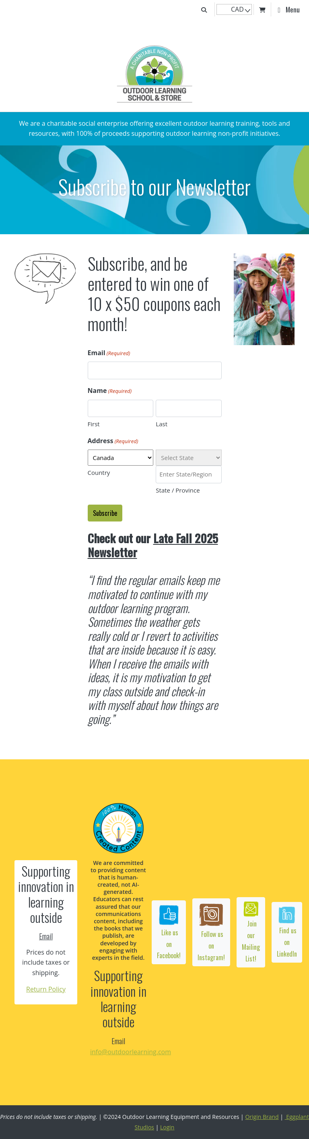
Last (161, 424)
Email (109, 353)
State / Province (178, 490)
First (94, 424)
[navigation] (234, 9)
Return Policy (46, 989)
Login (167, 1127)
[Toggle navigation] (289, 9)
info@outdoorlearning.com (130, 1051)
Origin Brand (261, 1117)
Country (99, 472)
